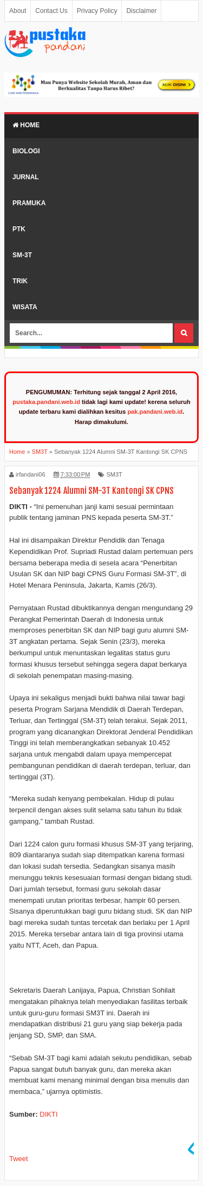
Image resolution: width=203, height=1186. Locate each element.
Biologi (26, 151)
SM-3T (22, 255)
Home (26, 125)
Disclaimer (141, 11)
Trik (20, 281)
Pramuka (28, 203)
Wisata (24, 307)
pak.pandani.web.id (154, 411)
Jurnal (25, 177)
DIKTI (48, 1114)
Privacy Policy (97, 11)
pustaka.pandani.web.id (46, 402)
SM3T (114, 474)
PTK (18, 229)
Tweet (18, 1159)
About (17, 11)
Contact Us (51, 11)
